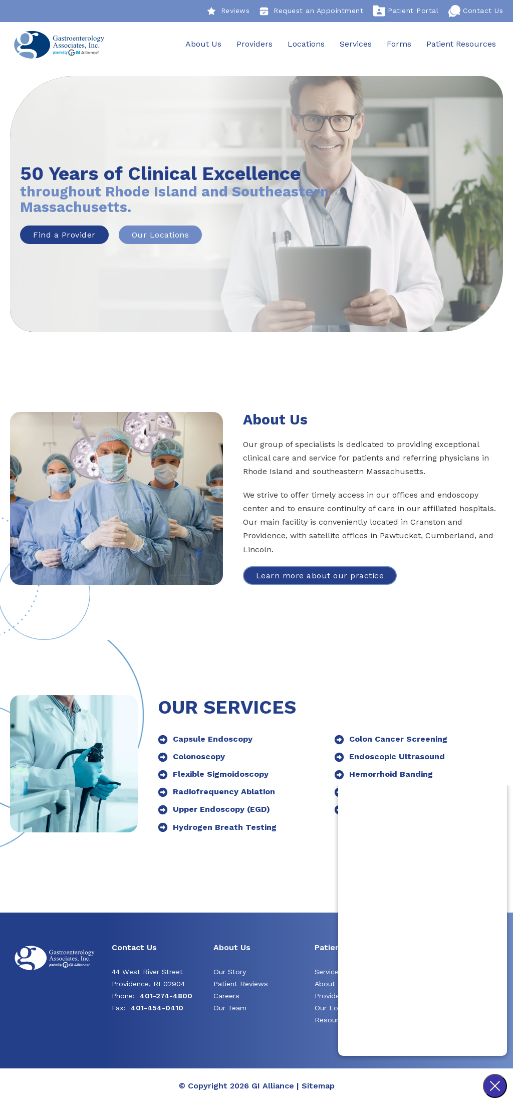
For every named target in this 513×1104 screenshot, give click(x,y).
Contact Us (475, 11)
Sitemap (318, 1086)
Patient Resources (460, 44)
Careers (226, 996)
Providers (254, 44)
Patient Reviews (240, 984)
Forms (398, 44)
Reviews (228, 11)
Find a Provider (64, 235)
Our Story (229, 972)
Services (355, 44)
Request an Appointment (311, 11)
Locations (305, 44)
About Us (203, 44)
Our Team (229, 1008)
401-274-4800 (166, 996)
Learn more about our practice (320, 576)
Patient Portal (405, 11)
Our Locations (160, 235)
